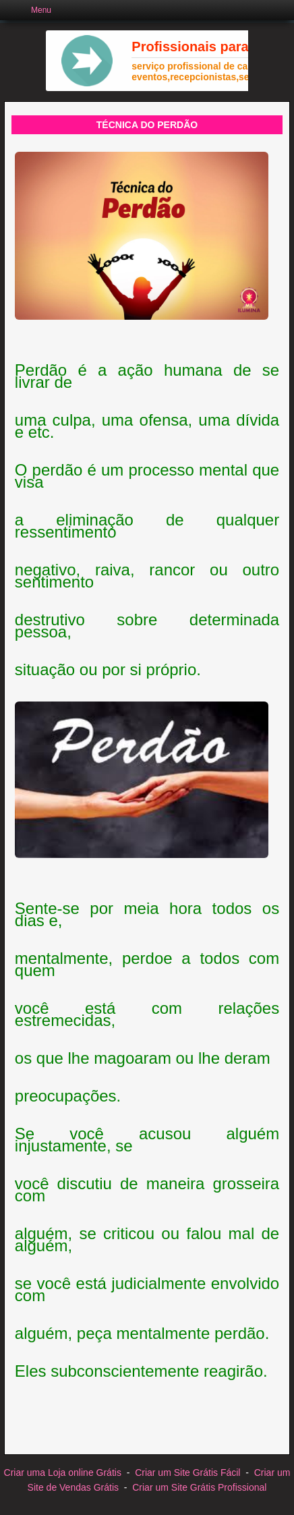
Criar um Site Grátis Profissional (199, 1487)
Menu (41, 10)
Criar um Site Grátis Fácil (187, 1472)
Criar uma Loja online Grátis (62, 1472)
